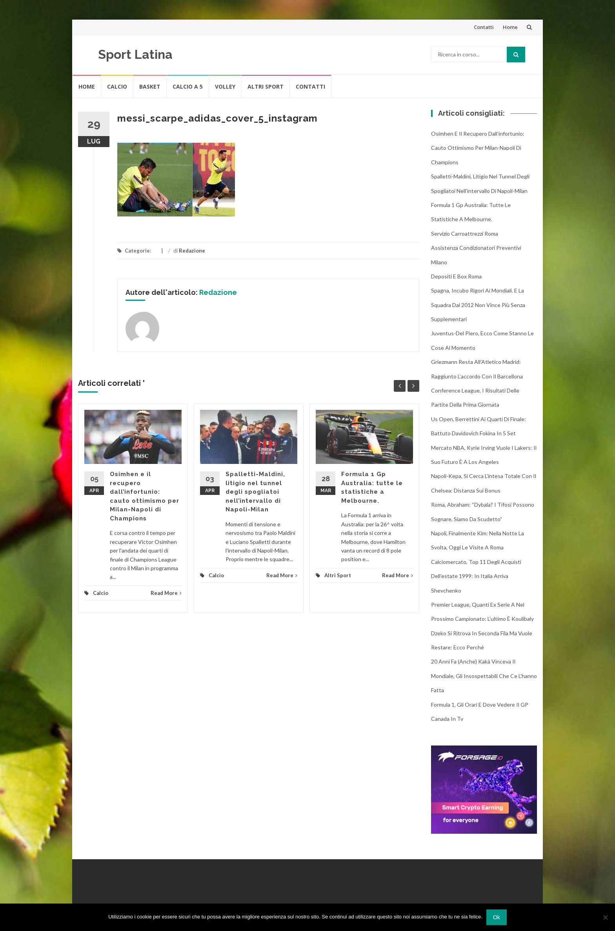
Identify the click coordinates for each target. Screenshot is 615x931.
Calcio (117, 86)
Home (510, 27)
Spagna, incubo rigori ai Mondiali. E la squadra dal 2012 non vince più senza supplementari (478, 304)
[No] (605, 917)
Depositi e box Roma (456, 276)
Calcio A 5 (188, 86)
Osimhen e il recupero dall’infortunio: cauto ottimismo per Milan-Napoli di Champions (477, 147)
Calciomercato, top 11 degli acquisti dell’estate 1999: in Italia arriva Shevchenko (476, 576)
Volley (225, 86)
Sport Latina (135, 54)
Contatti (484, 27)
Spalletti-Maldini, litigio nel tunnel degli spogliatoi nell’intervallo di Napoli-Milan (255, 492)
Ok (496, 917)
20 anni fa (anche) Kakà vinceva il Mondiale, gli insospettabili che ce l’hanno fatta (484, 675)
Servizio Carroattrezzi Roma (464, 233)
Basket (149, 86)
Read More (166, 593)
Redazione (192, 250)
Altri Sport (265, 86)
